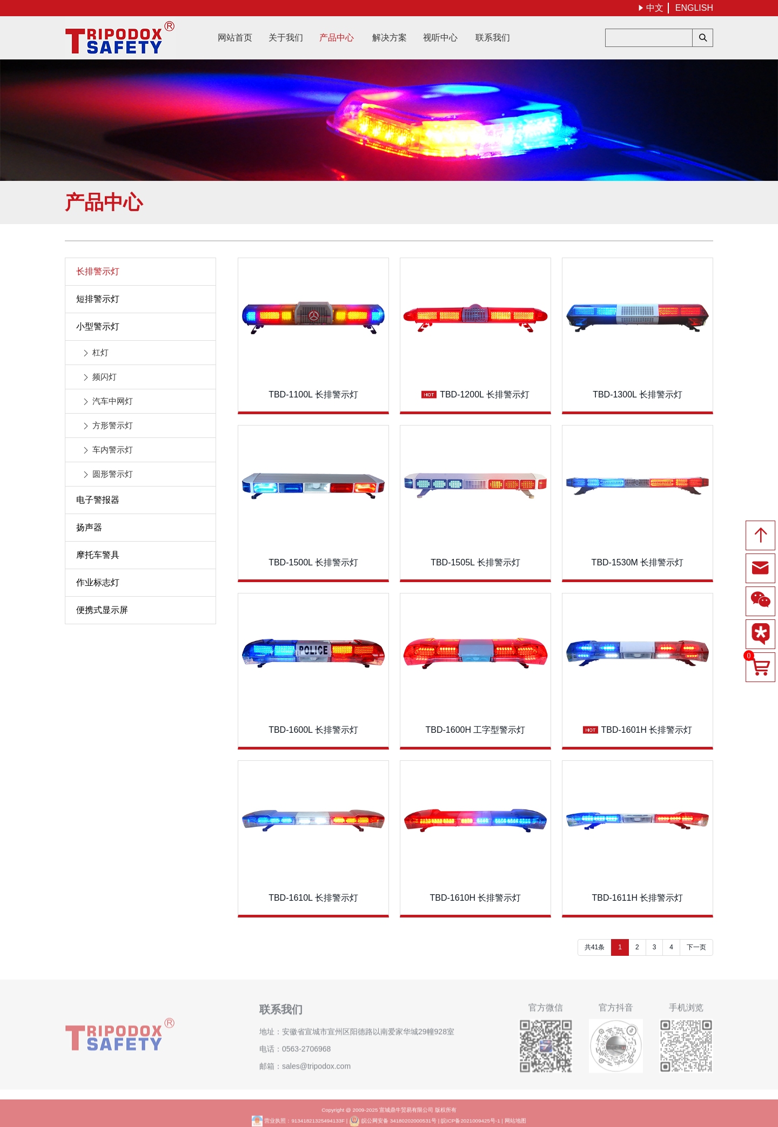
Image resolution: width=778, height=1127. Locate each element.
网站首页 (235, 37)
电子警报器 (97, 499)
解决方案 (389, 37)
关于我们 (286, 37)
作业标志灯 (97, 582)
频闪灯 (104, 376)
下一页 (696, 947)
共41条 (595, 947)
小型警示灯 (97, 326)
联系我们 (492, 37)
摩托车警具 (97, 554)
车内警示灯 (112, 449)
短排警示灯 (97, 298)
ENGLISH (694, 7)
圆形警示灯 (112, 473)
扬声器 (89, 527)
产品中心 (336, 37)
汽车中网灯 (112, 401)
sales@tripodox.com (316, 1060)
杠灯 (100, 352)
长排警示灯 (97, 271)
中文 (650, 7)
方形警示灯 (112, 425)
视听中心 (440, 37)
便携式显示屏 (102, 610)
